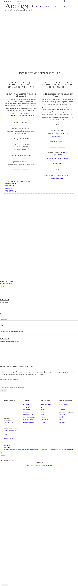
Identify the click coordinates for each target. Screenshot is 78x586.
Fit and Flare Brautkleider (28, 416)
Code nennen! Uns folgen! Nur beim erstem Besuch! (39, 465)
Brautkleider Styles (63, 404)
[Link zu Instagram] (66, 1)
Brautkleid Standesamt (10, 183)
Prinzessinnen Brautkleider (29, 418)
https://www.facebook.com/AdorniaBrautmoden (57, 139)
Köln (42, 406)
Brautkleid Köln (8, 188)
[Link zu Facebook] (63, 1)
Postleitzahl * (3, 308)
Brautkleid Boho (8, 187)
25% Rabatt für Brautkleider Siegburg (10, 430)
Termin (19, 1)
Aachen (42, 416)
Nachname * (2, 292)
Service (61, 418)
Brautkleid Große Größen (11, 192)
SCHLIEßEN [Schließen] (5, 585)
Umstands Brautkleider (28, 414)
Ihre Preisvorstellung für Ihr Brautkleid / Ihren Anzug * (11, 331)
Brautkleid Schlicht (9, 185)
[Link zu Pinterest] (68, 1)
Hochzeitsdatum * (4, 298)
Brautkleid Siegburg (9, 190)
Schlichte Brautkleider (27, 411)
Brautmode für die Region (46, 404)
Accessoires (62, 409)
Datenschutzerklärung (15, 377)
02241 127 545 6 (8, 1)
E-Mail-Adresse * (3, 319)
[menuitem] (33, 7)
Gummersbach (44, 419)
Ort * (1, 313)
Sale (60, 408)
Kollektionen (62, 411)
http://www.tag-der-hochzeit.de (57, 178)
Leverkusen (43, 413)
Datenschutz (62, 422)
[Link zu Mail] (70, 1)
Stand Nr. (64, 133)
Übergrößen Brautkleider (28, 419)
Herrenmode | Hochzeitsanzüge (66, 413)
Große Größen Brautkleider (29, 406)
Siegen (42, 414)
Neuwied (43, 418)
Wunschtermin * (3, 337)
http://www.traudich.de (57, 136)
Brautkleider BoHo (27, 404)
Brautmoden (62, 406)
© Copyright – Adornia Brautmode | (16, 449)
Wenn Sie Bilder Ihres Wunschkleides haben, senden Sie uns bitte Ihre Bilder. (16, 366)
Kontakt (61, 419)
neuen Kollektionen (65, 106)
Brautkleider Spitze (27, 413)
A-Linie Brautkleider (27, 408)
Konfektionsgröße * (4, 302)
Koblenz (43, 409)
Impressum (61, 421)
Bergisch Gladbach (45, 421)
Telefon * (2, 325)
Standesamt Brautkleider (28, 422)
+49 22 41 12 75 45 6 (13, 115)
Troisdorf (43, 422)
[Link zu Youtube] (72, 1)
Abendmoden (62, 414)
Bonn (42, 408)
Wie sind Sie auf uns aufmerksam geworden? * (10, 341)
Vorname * (2, 286)
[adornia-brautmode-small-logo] (19, 7)
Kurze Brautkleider (27, 421)
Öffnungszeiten (62, 416)
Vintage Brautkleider (27, 409)
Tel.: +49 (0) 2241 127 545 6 (6, 283)
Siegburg (43, 411)
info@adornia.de (23, 115)
